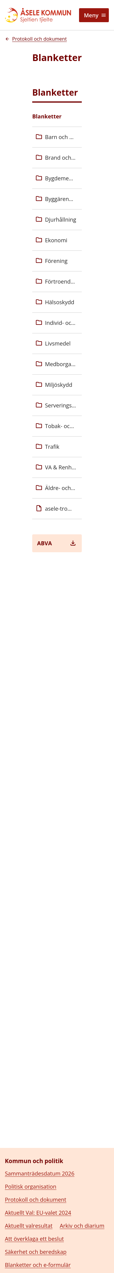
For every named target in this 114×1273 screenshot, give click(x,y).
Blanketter (47, 116)
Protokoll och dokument (35, 1186)
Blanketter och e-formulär (38, 1251)
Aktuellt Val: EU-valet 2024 (38, 1199)
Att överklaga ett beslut (34, 1225)
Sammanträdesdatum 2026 (39, 1159)
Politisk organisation (30, 1172)
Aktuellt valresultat (29, 1212)
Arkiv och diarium (82, 1212)
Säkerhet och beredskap (36, 1238)
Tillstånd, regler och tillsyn (38, 1264)
